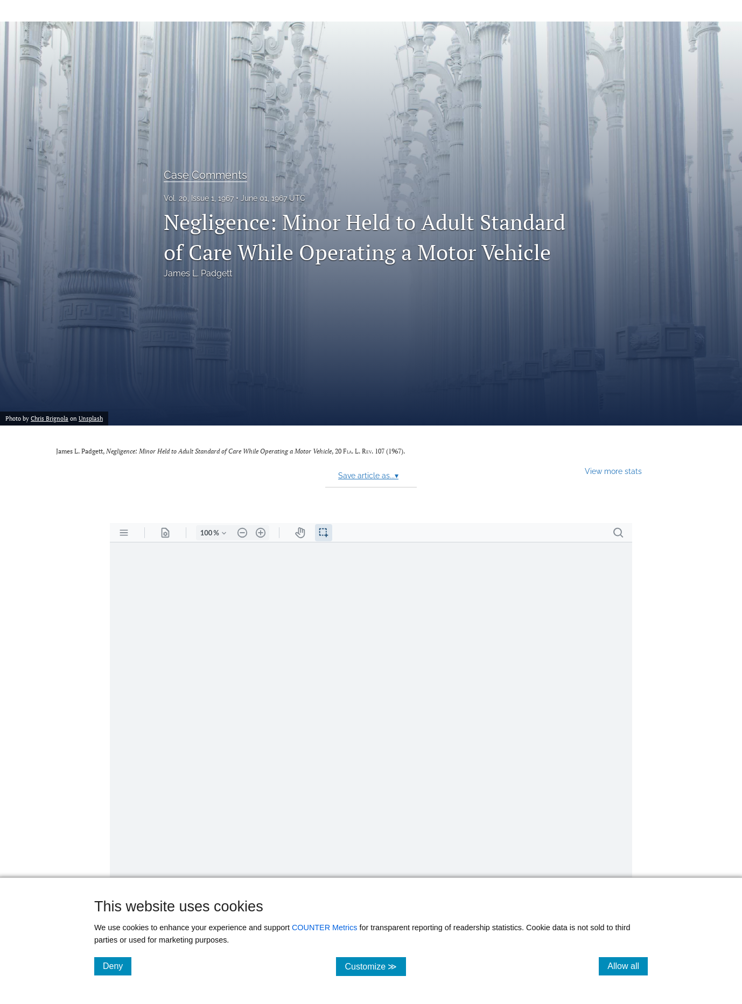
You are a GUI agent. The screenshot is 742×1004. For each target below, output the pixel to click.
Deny (117, 966)
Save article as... (368, 475)
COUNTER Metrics (325, 927)
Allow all (627, 966)
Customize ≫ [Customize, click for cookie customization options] (375, 966)
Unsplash (91, 418)
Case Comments (205, 175)
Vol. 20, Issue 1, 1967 (199, 198)
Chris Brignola (49, 418)
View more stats (613, 471)
